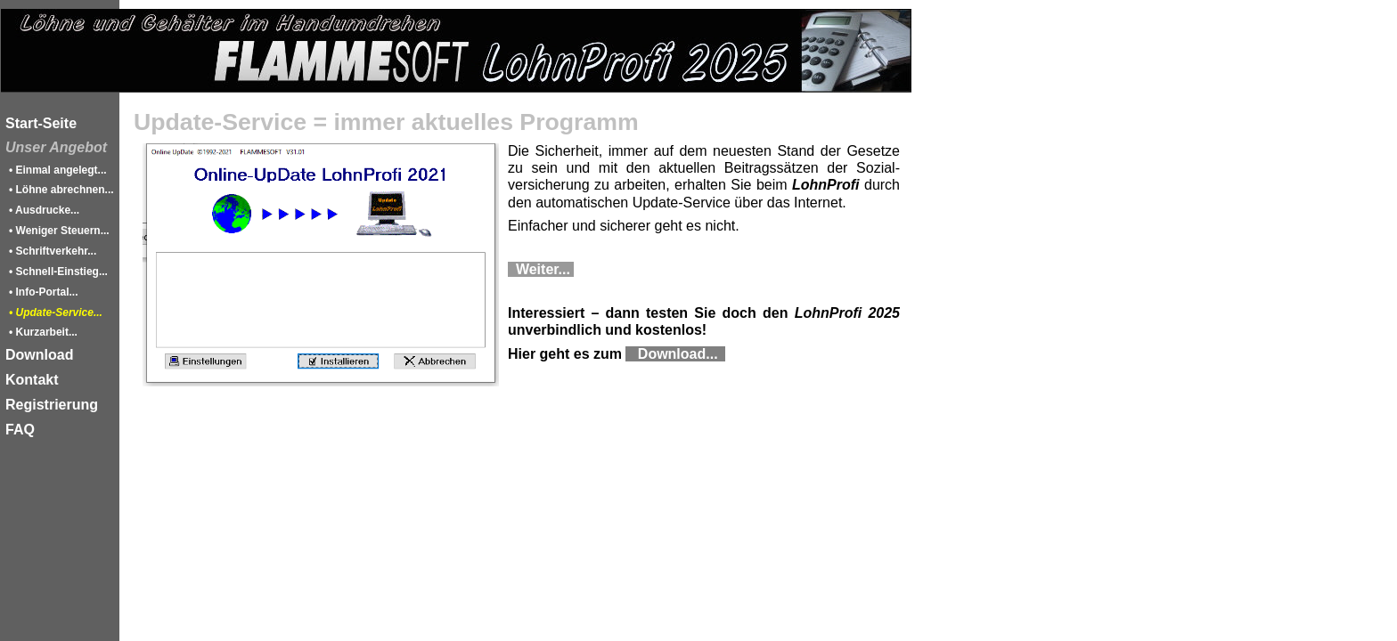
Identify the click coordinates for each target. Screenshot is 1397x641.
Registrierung (51, 404)
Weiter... (541, 269)
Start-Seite (41, 123)
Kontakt (32, 379)
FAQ (20, 429)
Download (39, 354)
